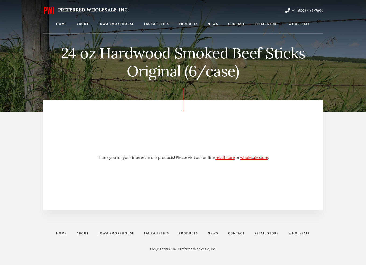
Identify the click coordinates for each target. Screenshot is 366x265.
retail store (225, 157)
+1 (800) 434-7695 (304, 10)
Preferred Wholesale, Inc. (93, 10)
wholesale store (254, 157)
